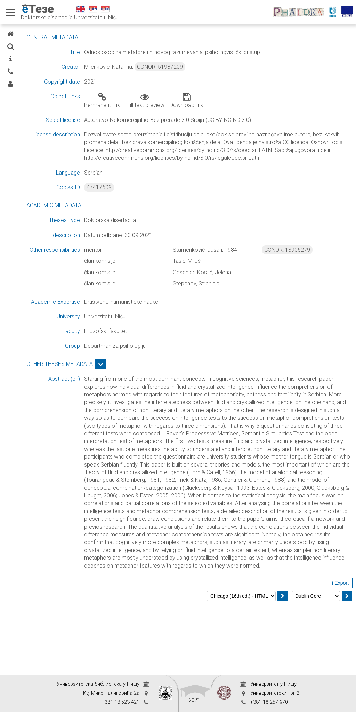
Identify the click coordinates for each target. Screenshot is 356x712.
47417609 (154, 195)
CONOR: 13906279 (306, 257)
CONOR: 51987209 (215, 67)
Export (340, 652)
